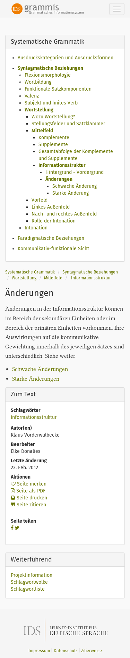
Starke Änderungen (35, 379)
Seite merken (28, 484)
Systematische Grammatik (30, 272)
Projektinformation (31, 575)
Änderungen (58, 179)
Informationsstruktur (62, 165)
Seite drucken (29, 498)
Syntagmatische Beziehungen (50, 68)
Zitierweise (91, 650)
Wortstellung (39, 110)
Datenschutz (65, 650)
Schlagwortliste (28, 589)
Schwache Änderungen (40, 369)
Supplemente (53, 144)
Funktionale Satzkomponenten (58, 89)
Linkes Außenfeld (51, 207)
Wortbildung (38, 82)
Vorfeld (39, 200)
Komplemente (53, 138)
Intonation (36, 228)
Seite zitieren (28, 505)
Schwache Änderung (74, 186)
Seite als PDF (28, 491)
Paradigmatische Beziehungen (51, 238)
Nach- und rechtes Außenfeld (64, 214)
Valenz (32, 96)
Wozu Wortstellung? (53, 117)
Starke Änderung (70, 193)
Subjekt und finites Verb (51, 103)
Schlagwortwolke (29, 582)
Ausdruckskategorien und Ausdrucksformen (65, 58)
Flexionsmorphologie (48, 75)
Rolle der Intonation (54, 221)
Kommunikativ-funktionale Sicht (53, 249)
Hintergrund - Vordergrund (74, 172)
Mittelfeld (42, 131)
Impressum (39, 650)
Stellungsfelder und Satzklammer (68, 124)
